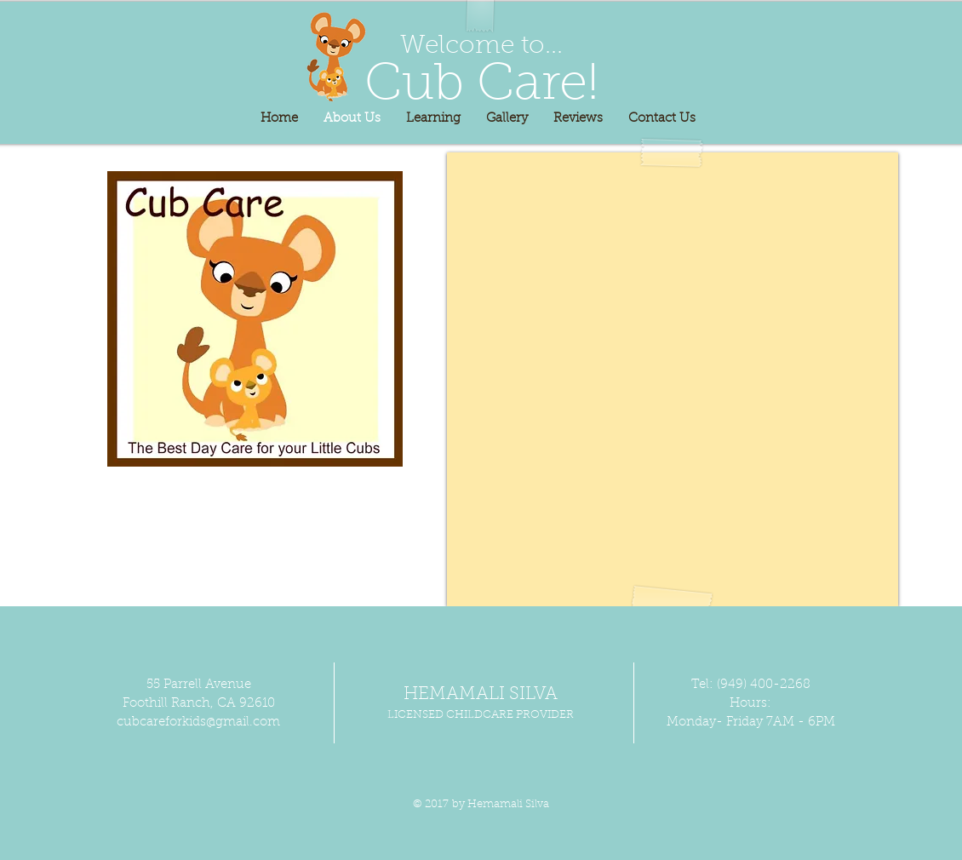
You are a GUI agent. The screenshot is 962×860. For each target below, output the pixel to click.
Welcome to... (481, 47)
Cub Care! (481, 86)
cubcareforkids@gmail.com (198, 722)
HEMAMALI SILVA (481, 694)
